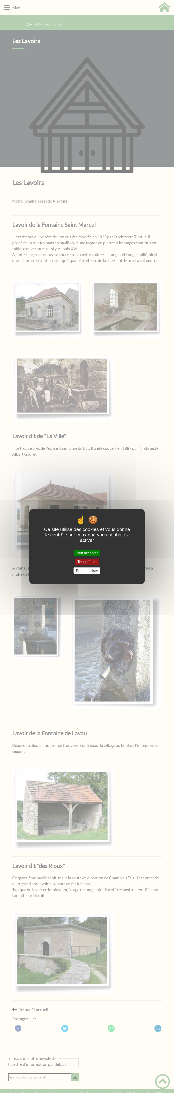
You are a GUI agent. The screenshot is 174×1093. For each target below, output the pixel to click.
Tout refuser (87, 562)
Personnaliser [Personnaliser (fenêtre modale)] (87, 571)
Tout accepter (87, 553)
